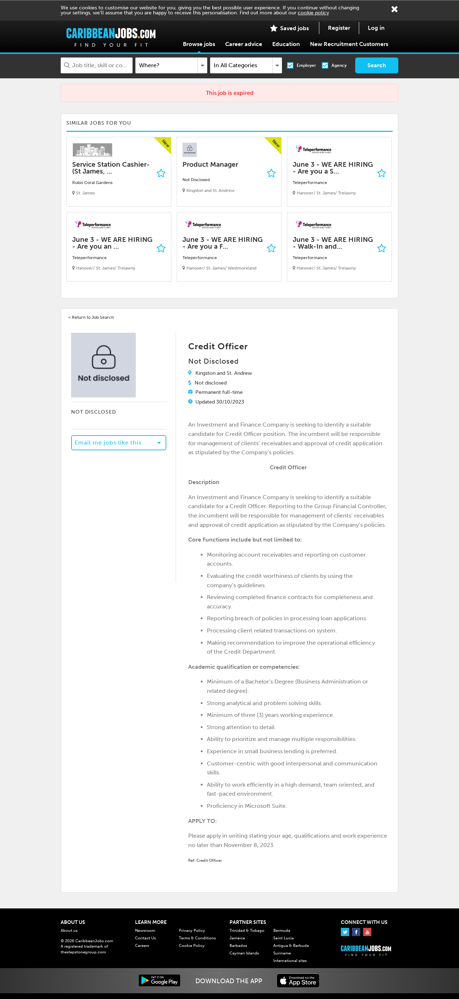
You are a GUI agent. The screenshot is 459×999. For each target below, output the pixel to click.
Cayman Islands (244, 953)
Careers (142, 945)
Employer (306, 65)
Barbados (238, 945)
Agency (339, 65)
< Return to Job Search (91, 317)
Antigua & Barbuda (291, 945)
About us (69, 930)
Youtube (367, 932)
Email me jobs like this (108, 442)
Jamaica (237, 938)
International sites (290, 960)
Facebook (356, 932)
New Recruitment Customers (349, 44)
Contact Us (145, 938)
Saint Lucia (283, 938)
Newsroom (145, 930)
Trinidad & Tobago (247, 930)
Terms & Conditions (197, 938)
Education (286, 44)
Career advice (243, 44)
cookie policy (313, 13)
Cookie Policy (192, 945)
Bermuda (281, 930)
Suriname (282, 953)
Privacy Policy (192, 930)
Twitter (345, 932)
